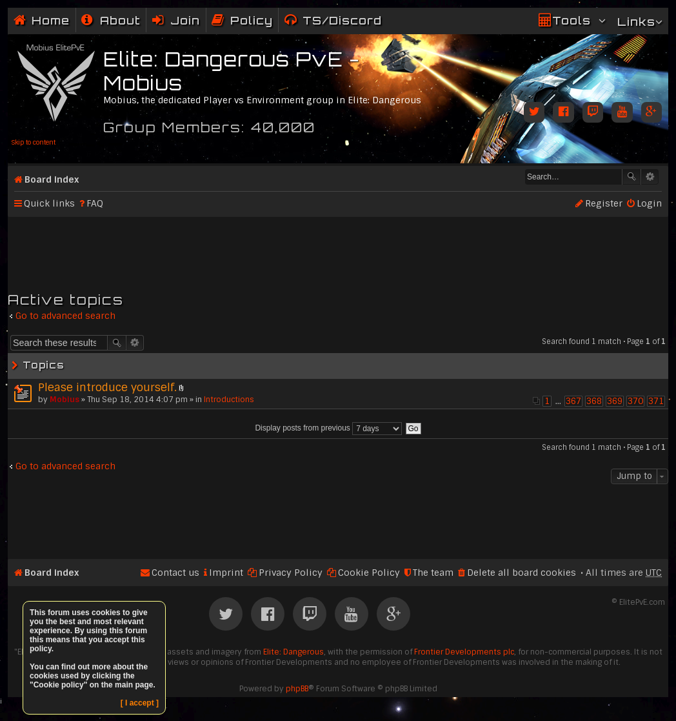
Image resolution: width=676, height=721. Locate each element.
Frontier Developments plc (464, 652)
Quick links (49, 203)
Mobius (64, 399)
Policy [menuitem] (251, 20)
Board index (52, 179)
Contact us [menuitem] (175, 572)
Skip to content (33, 142)
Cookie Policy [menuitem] (369, 572)
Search (631, 177)
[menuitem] (111, 20)
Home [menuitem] (51, 20)
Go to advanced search (65, 315)
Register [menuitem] (603, 203)
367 (573, 401)
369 (614, 401)
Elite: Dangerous (293, 652)
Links (636, 21)
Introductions (229, 399)
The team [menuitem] (433, 572)
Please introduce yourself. (107, 387)
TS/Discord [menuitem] (342, 20)
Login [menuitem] (649, 203)
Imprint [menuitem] (226, 572)
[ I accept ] (140, 702)
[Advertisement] (338, 248)
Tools (571, 20)
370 (635, 401)
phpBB (297, 689)
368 (594, 401)
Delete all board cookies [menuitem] (521, 572)
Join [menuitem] (185, 20)
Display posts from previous (328, 427)
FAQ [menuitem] (94, 203)
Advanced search (650, 177)
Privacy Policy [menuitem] (291, 572)
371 (656, 401)
